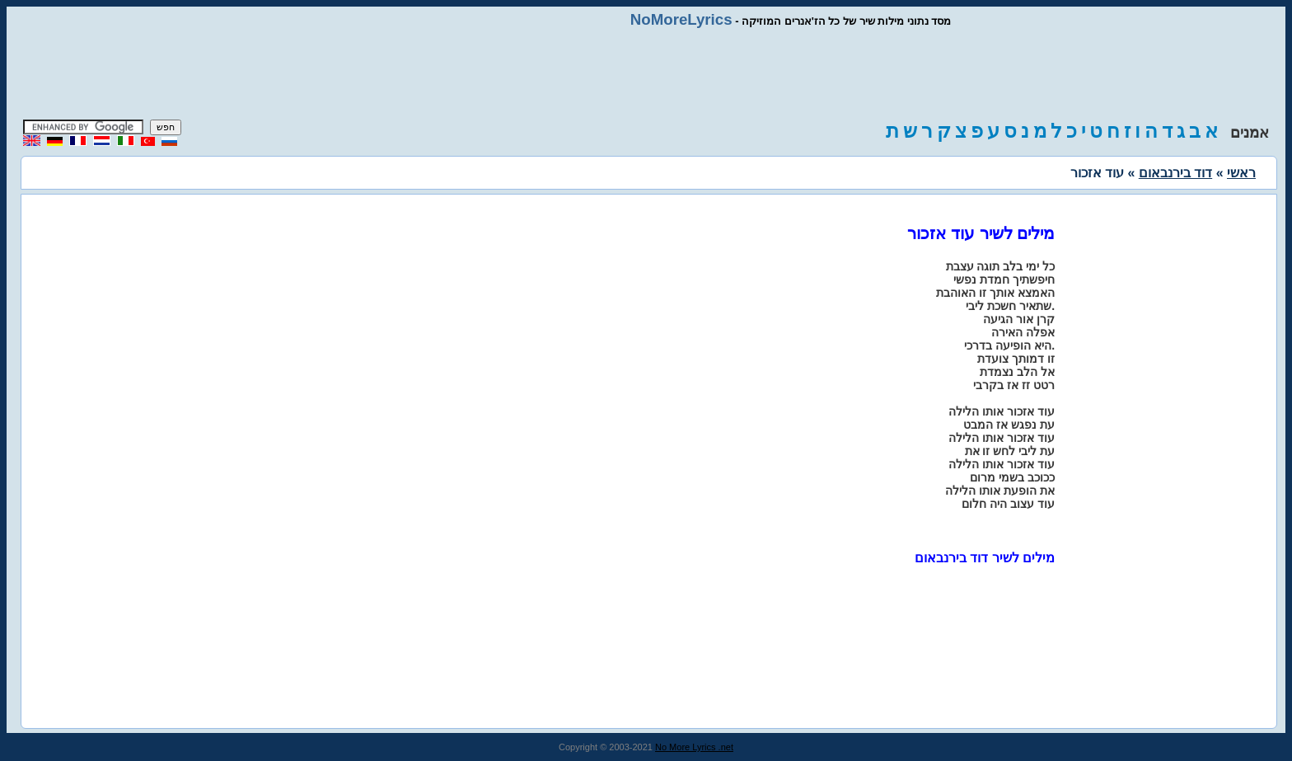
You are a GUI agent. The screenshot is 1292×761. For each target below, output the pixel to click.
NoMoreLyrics (681, 19)
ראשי (1241, 173)
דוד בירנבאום (1175, 173)
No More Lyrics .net (694, 747)
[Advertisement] (646, 74)
